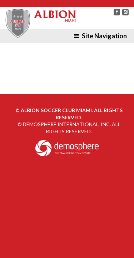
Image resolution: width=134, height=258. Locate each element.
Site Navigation (100, 36)
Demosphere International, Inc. (67, 124)
